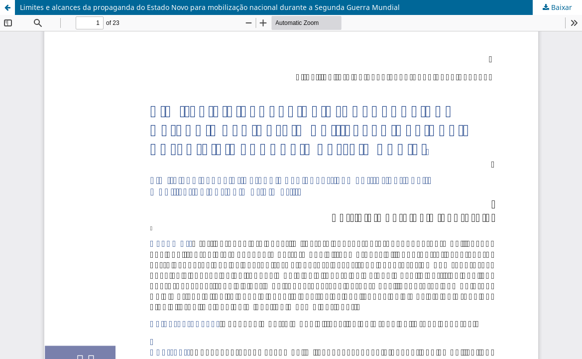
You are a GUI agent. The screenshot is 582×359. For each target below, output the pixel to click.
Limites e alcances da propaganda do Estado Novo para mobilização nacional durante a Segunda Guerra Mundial (210, 7)
